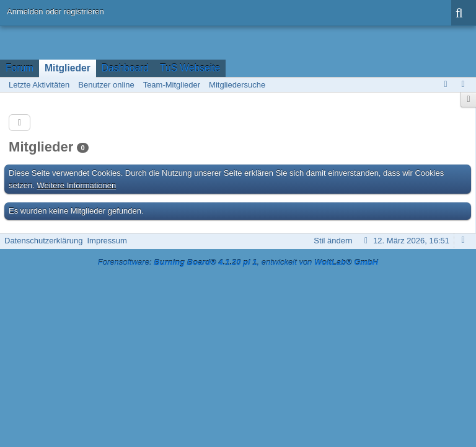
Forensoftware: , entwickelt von (238, 262)
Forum (19, 68)
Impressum (106, 240)
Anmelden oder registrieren (55, 11)
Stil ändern (333, 240)
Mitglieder (67, 68)
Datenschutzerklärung (43, 240)
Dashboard (125, 68)
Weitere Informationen (77, 185)
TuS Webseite (190, 68)
